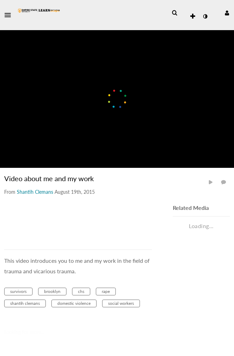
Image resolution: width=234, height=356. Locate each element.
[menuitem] (174, 13)
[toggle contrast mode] (205, 16)
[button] (9, 15)
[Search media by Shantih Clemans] (35, 192)
